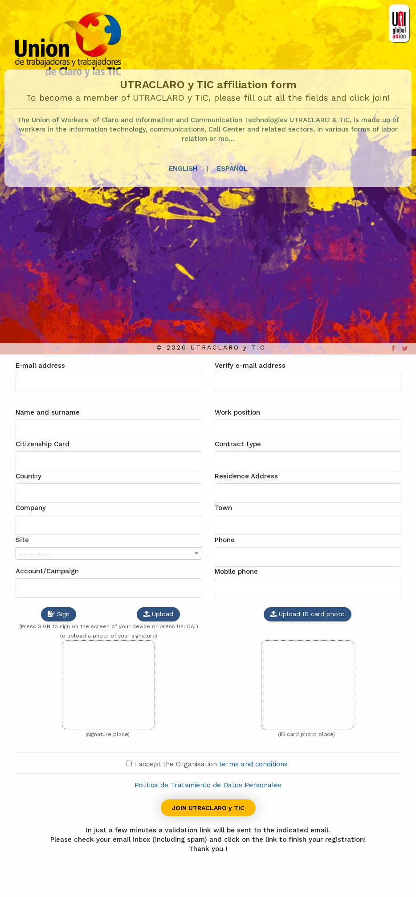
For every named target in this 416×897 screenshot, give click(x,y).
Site (22, 540)
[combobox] (108, 553)
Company (31, 508)
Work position (237, 412)
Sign (58, 613)
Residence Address (246, 476)
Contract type (238, 444)
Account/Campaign (47, 571)
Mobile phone (236, 572)
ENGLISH (183, 169)
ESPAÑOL (232, 169)
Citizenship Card (42, 444)
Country (28, 476)
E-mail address (40, 366)
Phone (225, 540)
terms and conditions (254, 764)
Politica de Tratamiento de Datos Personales (208, 785)
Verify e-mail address (250, 366)
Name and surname (48, 412)
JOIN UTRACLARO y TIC (208, 807)
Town (223, 508)
